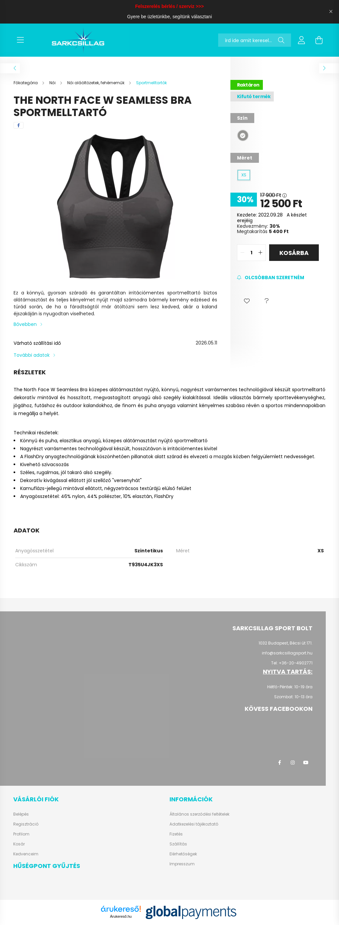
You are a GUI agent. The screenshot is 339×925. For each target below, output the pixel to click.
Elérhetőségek (183, 854)
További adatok (32, 355)
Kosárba (294, 253)
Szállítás (178, 844)
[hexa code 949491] (243, 135)
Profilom (21, 834)
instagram (292, 762)
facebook (279, 762)
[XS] (244, 175)
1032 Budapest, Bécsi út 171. (286, 643)
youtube (306, 762)
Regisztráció (25, 824)
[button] (247, 301)
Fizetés (176, 834)
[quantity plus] (261, 253)
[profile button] (301, 40)
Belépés (21, 814)
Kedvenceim (25, 854)
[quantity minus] (242, 253)
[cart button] (318, 40)
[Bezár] (331, 12)
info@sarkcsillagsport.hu (287, 653)
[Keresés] (281, 40)
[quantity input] (251, 253)
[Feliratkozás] (270, 277)
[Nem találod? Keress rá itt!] (254, 40)
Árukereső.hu (120, 916)
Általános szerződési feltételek (199, 814)
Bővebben (25, 324)
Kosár (19, 844)
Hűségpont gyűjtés (46, 866)
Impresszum (182, 864)
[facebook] (19, 125)
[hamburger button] (20, 40)
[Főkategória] (26, 83)
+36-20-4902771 (296, 663)
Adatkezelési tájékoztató (194, 824)
